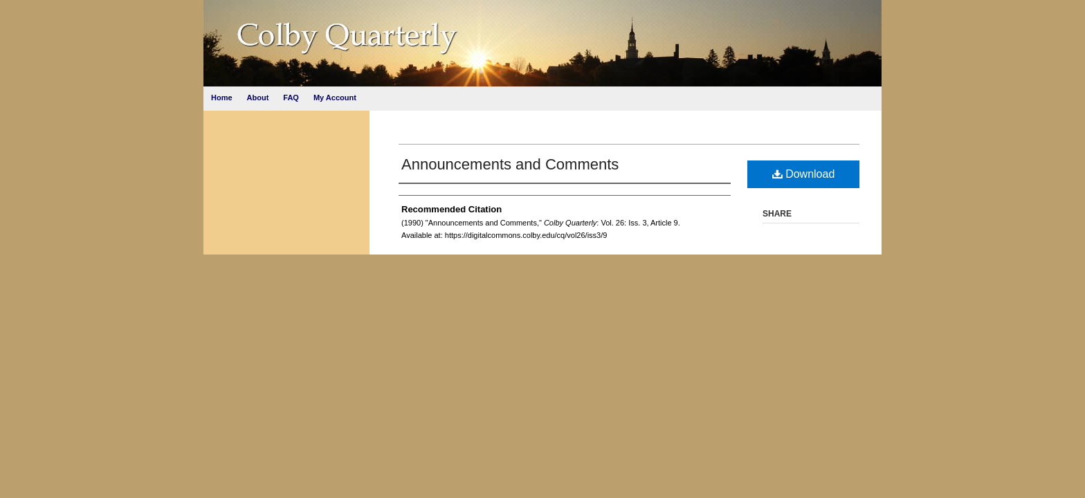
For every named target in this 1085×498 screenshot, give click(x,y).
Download (803, 174)
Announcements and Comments (510, 164)
